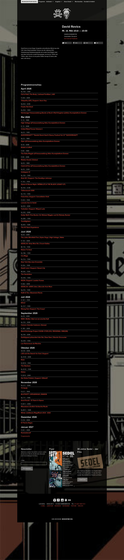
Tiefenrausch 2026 (27, 190)
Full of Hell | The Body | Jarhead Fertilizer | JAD (38, 94)
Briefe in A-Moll (26, 147)
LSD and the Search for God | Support (34, 353)
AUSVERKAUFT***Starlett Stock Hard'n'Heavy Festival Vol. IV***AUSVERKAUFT (49, 135)
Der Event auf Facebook (70, 39)
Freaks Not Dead (27, 107)
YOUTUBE (73, 506)
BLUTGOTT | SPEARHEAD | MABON (34, 394)
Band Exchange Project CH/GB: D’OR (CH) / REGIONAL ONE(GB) (44, 331)
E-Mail (22, 460)
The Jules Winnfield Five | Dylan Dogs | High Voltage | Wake (42, 237)
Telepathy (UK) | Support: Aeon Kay (34, 100)
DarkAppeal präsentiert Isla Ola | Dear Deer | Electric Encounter (44, 337)
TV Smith (24, 388)
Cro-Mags (24, 256)
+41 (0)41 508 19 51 (79, 504)
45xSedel (50, 2)
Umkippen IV (25, 172)
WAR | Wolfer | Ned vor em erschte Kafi (35, 319)
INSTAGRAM (65, 506)
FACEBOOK (58, 506)
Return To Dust (26, 250)
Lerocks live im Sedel (28, 203)
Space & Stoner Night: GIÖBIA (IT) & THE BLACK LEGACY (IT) (43, 184)
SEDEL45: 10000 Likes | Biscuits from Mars (36, 286)
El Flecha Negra (26, 423)
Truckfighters (26, 221)
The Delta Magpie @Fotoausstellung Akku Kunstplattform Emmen (45, 153)
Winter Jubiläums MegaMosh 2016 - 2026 (36, 413)
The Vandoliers (26, 274)
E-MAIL (43, 506)
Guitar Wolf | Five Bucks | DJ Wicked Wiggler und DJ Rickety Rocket (45, 215)
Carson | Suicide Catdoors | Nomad (33, 325)
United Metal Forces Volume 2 (31, 129)
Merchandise (79, 1)
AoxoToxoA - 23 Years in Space (32, 400)
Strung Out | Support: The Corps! (33, 309)
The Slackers (25, 366)
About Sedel (68, 2)
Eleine (23, 372)
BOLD (23, 303)
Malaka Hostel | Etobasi (29, 160)
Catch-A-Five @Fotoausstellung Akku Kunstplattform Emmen (43, 166)
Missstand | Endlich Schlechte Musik (34, 406)
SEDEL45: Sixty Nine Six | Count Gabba (35, 243)
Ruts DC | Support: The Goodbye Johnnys (36, 178)
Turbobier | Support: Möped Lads (33, 209)
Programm (42, 1)
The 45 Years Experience (30, 227)
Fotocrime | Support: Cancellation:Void (35, 196)
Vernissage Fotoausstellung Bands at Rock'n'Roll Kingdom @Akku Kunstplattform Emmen (54, 113)
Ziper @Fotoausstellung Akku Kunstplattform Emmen (40, 141)
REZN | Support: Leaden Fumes (32, 280)
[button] (67, 43)
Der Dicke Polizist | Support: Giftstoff (34, 378)
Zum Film (82, 480)
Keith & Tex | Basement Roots (31, 293)
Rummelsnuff (26, 433)
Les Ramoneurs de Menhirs (31, 343)
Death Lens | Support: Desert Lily (33, 268)
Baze (23, 360)
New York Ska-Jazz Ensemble (31, 262)
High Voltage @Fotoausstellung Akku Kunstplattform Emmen (43, 123)
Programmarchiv (25, 436)
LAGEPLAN (50, 506)
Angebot (58, 2)
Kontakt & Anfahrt (89, 1)
